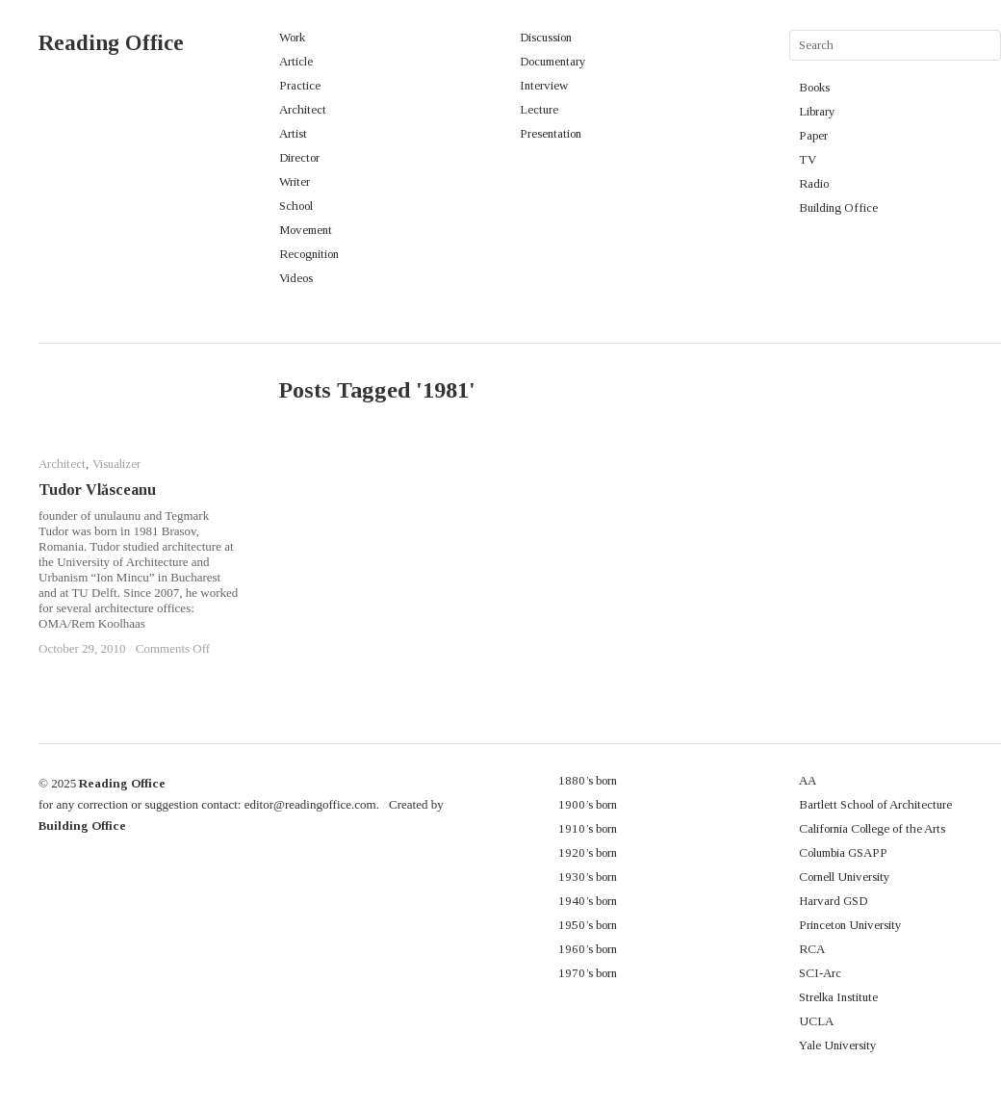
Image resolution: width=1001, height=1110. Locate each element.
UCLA (816, 1021)
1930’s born (587, 876)
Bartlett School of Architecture (875, 804)
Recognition (309, 253)
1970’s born (587, 973)
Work (292, 37)
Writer (294, 181)
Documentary (553, 61)
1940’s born (587, 900)
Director (299, 157)
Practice (300, 85)
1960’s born (587, 949)
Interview (544, 85)
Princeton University (850, 924)
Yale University (838, 1045)
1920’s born (587, 852)
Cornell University (844, 876)
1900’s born (587, 804)
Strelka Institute (838, 997)
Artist (293, 133)
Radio (814, 183)
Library (817, 111)
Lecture (539, 109)
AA (807, 780)
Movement (305, 229)
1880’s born (587, 780)
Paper (813, 135)
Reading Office (111, 43)
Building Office (838, 207)
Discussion (546, 37)
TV (807, 159)
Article (296, 61)
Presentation (550, 133)
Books (814, 87)
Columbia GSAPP (843, 852)
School (296, 205)
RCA (812, 949)
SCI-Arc (820, 973)
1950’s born (587, 924)
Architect (302, 109)
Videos (296, 278)
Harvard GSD (833, 900)
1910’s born (587, 828)
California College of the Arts (872, 828)
